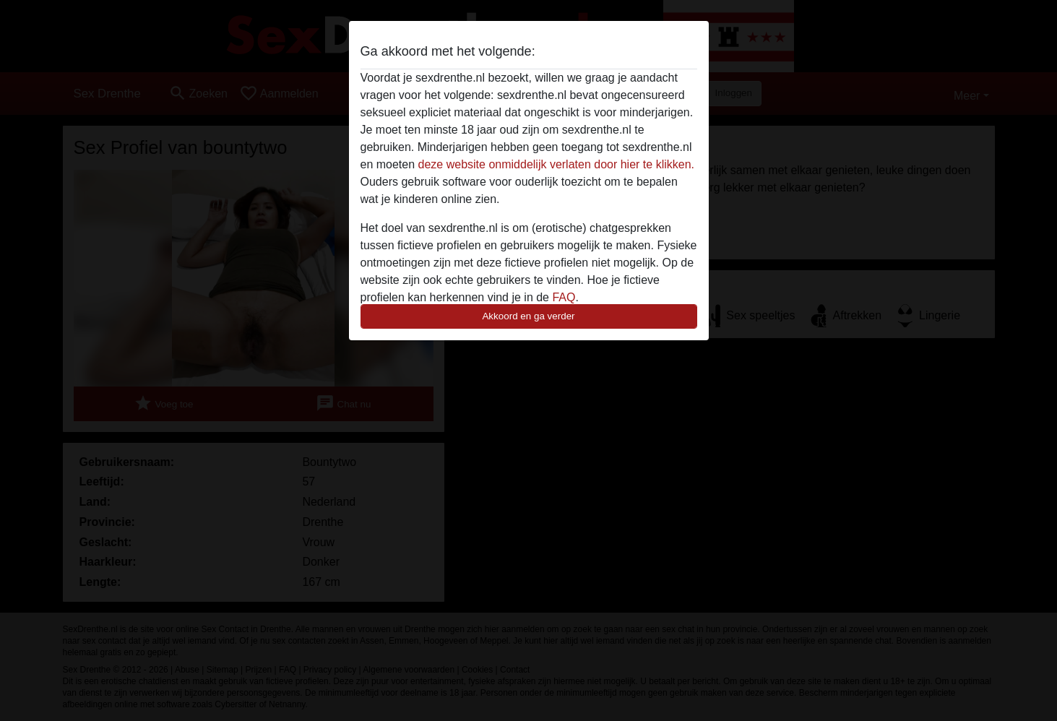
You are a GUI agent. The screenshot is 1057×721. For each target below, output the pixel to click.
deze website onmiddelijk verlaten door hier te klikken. (556, 164)
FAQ (563, 297)
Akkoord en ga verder (528, 316)
